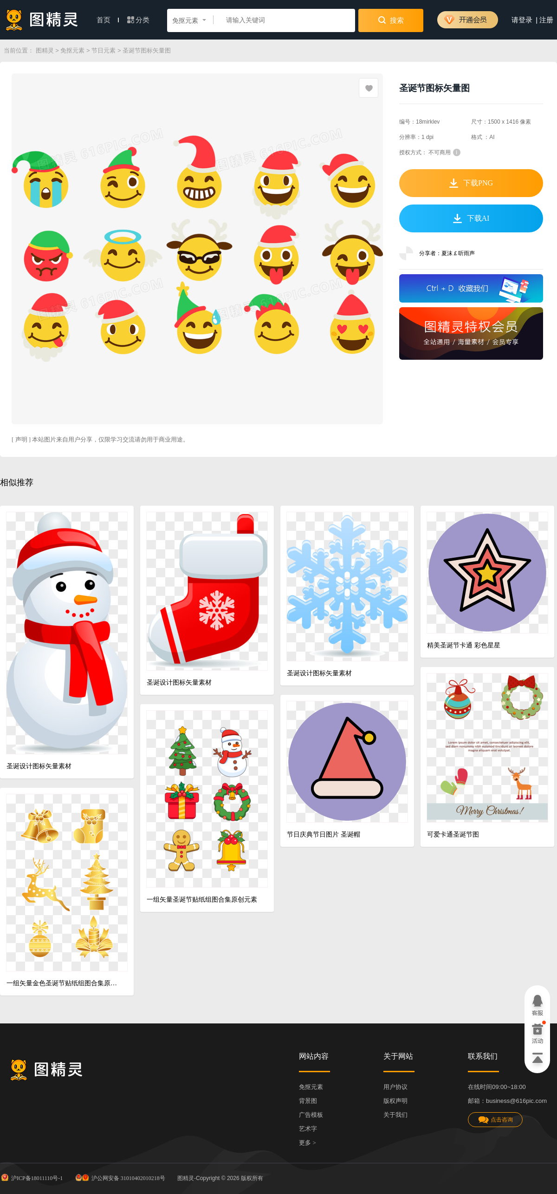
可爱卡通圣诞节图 (453, 834)
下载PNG (471, 183)
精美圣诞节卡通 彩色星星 (463, 645)
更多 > (307, 1142)
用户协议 (395, 1086)
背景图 (308, 1100)
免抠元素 (72, 50)
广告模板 (311, 1114)
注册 (546, 20)
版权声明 (395, 1100)
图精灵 (45, 50)
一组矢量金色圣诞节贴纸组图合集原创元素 (63, 983)
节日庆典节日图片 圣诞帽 (323, 834)
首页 (108, 20)
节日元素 (103, 50)
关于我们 (395, 1114)
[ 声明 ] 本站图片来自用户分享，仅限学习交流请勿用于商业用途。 (100, 439)
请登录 (522, 20)
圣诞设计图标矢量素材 (38, 766)
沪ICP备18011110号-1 (31, 1177)
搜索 (391, 20)
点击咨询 (495, 1120)
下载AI (471, 218)
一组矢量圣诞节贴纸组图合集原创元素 (202, 899)
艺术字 (308, 1128)
